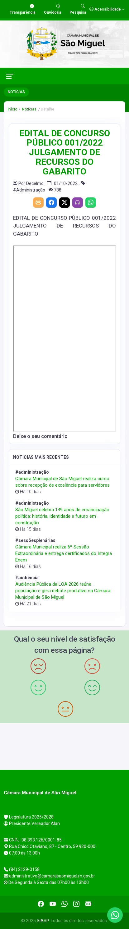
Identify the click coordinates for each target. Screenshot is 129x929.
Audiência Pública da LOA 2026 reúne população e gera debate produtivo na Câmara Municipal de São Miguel (62, 590)
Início (12, 109)
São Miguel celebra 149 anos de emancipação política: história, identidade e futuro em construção (62, 516)
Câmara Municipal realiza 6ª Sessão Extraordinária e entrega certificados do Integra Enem (63, 553)
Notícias (28, 109)
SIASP (43, 920)
